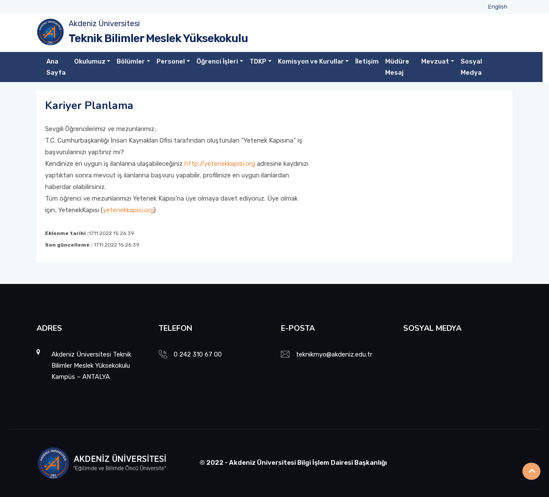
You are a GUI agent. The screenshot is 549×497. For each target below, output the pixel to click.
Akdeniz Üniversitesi (104, 23)
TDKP (258, 61)
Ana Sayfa (56, 67)
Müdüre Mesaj (397, 67)
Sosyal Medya (471, 67)
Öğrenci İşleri (217, 61)
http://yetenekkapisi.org (219, 164)
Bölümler (131, 61)
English (497, 6)
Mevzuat (435, 61)
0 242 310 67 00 (198, 354)
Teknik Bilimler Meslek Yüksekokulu (158, 38)
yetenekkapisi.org (128, 210)
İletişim (367, 61)
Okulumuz (90, 61)
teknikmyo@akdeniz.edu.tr (334, 354)
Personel (171, 61)
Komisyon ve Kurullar (311, 61)
